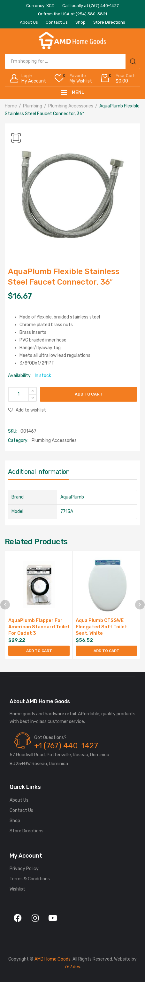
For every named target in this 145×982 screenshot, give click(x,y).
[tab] (38, 473)
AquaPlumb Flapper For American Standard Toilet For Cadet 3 (39, 626)
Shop (15, 820)
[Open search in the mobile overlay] (72, 61)
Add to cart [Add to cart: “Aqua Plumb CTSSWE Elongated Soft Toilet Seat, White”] (106, 650)
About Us (19, 800)
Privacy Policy (24, 868)
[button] (16, 138)
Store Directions (26, 831)
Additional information (38, 471)
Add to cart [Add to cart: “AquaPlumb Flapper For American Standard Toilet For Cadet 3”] (39, 650)
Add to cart (89, 394)
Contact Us (21, 810)
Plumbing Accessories (70, 106)
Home (11, 106)
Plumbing (32, 106)
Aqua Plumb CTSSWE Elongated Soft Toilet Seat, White (101, 626)
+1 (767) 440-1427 (66, 745)
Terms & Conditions (30, 879)
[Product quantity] (22, 394)
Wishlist (17, 889)
